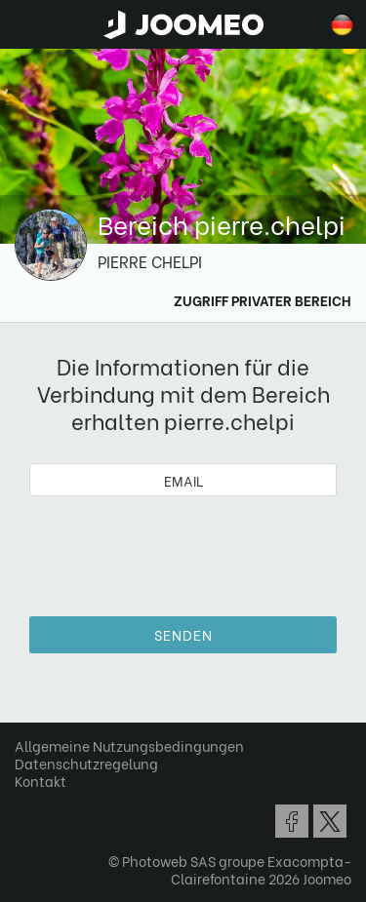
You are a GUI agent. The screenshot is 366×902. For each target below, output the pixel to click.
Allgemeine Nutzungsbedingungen (129, 745)
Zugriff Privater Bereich (262, 300)
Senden (183, 634)
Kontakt (40, 780)
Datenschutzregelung (86, 763)
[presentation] (183, 549)
